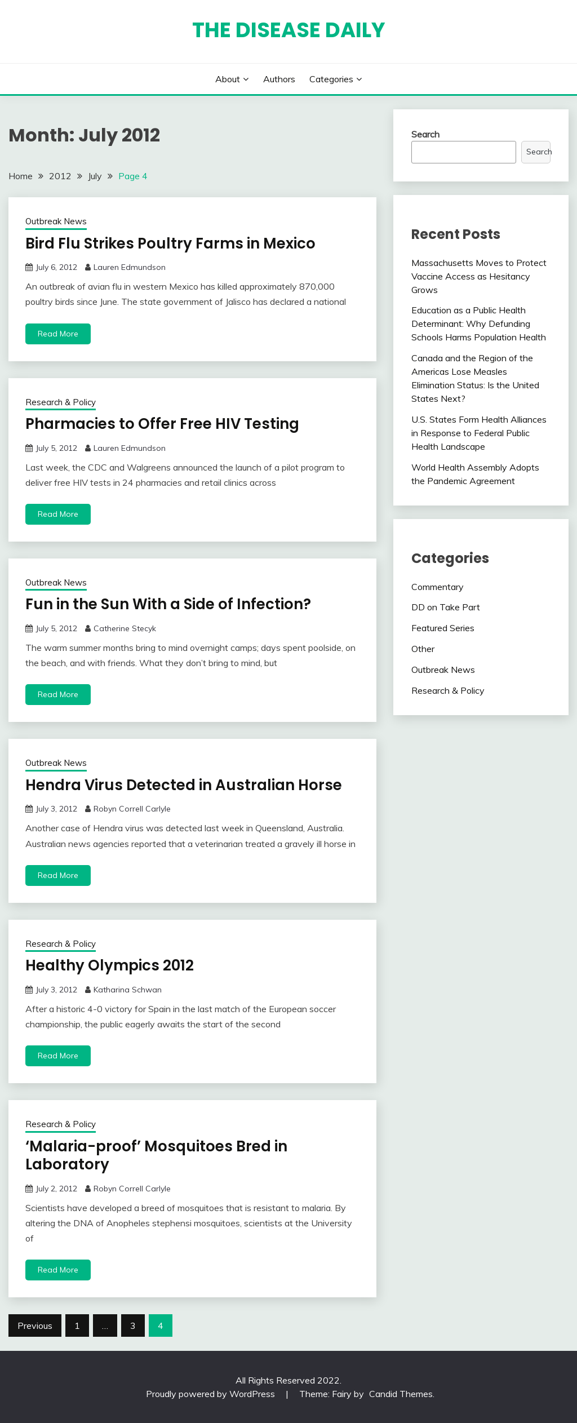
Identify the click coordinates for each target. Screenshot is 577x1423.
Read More (58, 334)
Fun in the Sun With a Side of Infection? (168, 604)
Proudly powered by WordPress (211, 1393)
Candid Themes (401, 1393)
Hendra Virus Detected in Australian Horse (183, 785)
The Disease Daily (288, 30)
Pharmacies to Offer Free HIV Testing (162, 424)
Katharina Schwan (128, 990)
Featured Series (442, 627)
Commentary (437, 586)
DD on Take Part (445, 607)
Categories (331, 79)
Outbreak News (56, 221)
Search (425, 134)
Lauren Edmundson (130, 267)
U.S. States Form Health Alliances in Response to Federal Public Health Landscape (479, 433)
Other (422, 648)
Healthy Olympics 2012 (109, 965)
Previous (34, 1325)
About (227, 79)
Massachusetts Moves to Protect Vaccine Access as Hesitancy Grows (479, 276)
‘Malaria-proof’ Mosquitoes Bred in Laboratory (156, 1155)
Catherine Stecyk (125, 628)
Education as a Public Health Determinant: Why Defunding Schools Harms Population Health (478, 323)
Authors (279, 79)
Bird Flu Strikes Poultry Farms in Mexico (170, 243)
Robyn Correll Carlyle (132, 809)
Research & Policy (60, 402)
